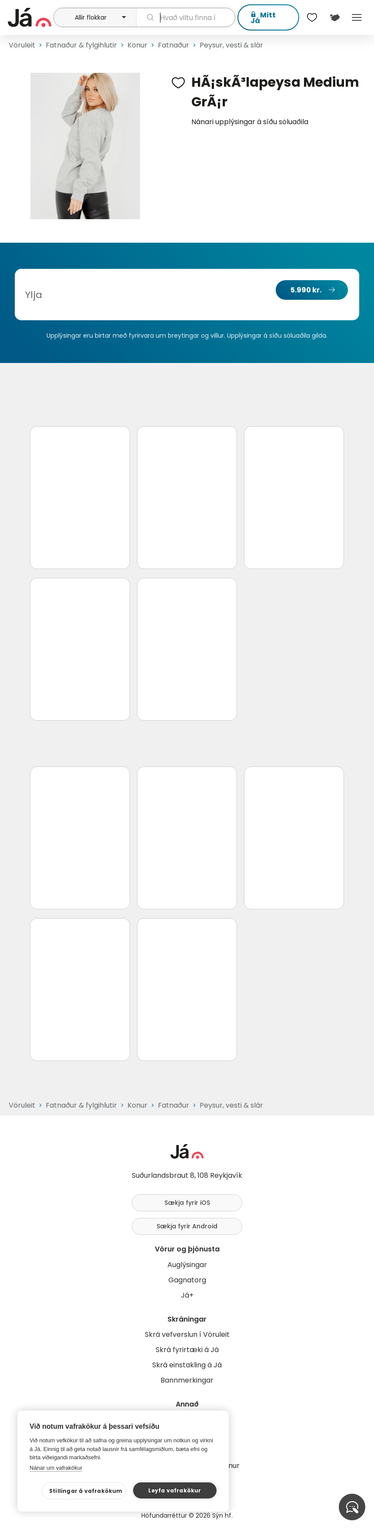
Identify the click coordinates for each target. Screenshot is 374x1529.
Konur (137, 45)
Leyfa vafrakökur (174, 1490)
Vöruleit (22, 45)
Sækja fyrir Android (187, 1226)
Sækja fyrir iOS (187, 1202)
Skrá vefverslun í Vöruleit (187, 1334)
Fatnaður (173, 45)
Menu (356, 17)
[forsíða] (29, 17)
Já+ (187, 1295)
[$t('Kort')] (334, 17)
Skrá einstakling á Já (187, 1365)
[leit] (186, 17)
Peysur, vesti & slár (231, 45)
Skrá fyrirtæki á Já (187, 1350)
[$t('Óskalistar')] (312, 17)
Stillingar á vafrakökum (86, 1491)
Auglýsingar (187, 1265)
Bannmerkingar (187, 1380)
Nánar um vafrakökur (56, 1468)
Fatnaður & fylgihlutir (81, 45)
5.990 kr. (306, 290)
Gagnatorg (187, 1280)
